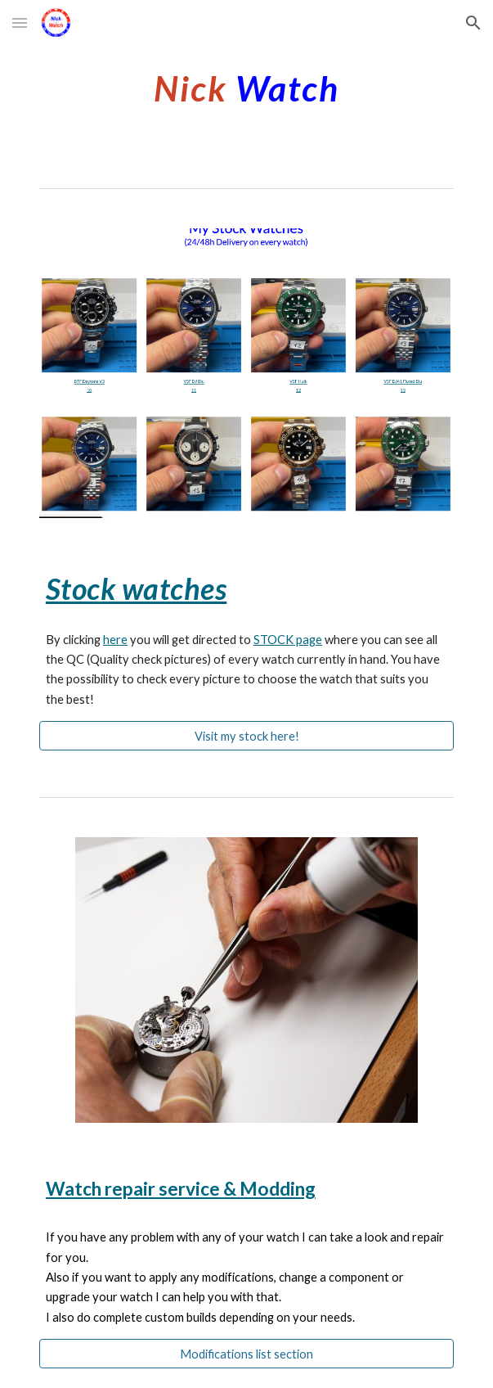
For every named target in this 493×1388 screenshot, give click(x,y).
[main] (246, 85)
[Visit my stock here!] (246, 736)
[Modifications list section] (246, 1353)
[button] (19, 22)
